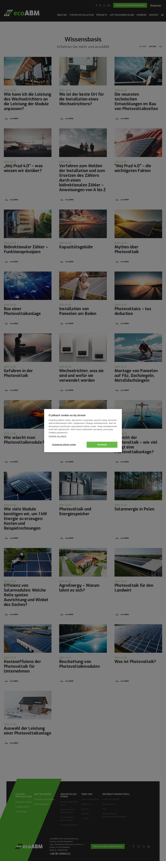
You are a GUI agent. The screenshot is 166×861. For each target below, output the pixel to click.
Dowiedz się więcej (57, 436)
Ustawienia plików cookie (64, 445)
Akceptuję (102, 445)
